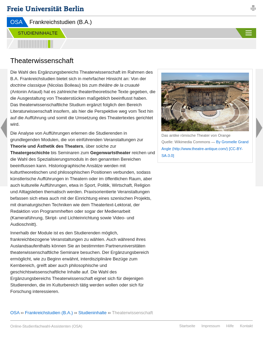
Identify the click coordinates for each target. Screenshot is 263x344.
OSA (16, 22)
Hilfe (230, 326)
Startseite (187, 326)
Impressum (210, 326)
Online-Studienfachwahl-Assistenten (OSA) (46, 326)
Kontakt (246, 326)
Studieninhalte (92, 312)
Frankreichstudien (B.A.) (49, 312)
